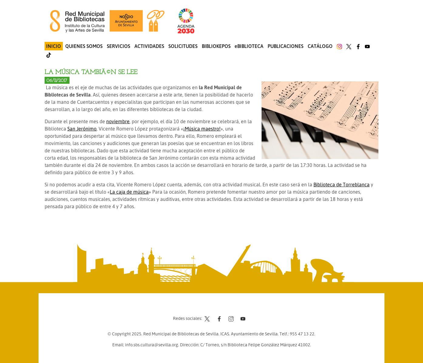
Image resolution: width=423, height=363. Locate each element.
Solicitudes (183, 46)
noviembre (118, 121)
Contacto (196, 307)
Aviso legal (220, 307)
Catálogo (320, 46)
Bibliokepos (216, 46)
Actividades (149, 46)
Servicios (118, 46)
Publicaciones (285, 46)
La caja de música (129, 192)
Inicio (53, 46)
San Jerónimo (81, 129)
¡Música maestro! (202, 129)
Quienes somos (84, 46)
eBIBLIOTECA (249, 46)
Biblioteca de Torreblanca (341, 185)
